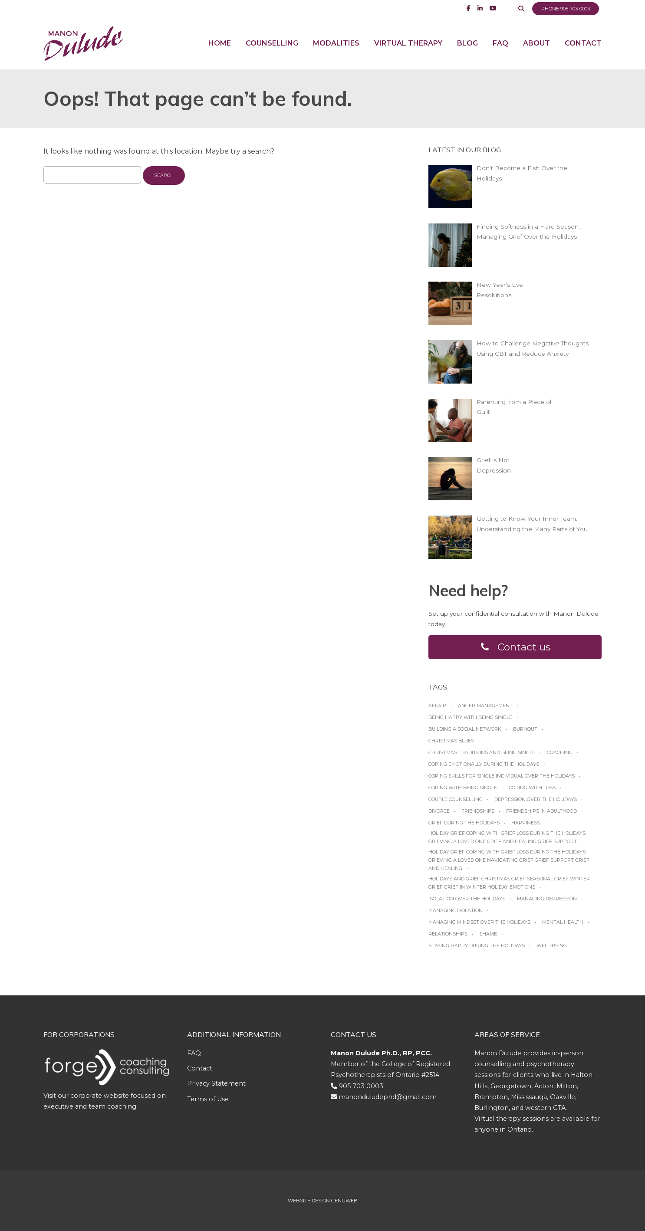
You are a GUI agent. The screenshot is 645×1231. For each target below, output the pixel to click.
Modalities (336, 43)
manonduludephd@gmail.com (388, 1097)
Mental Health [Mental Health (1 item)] (562, 922)
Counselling (272, 43)
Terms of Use (208, 1099)
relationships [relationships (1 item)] (447, 934)
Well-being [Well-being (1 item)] (551, 945)
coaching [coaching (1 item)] (560, 752)
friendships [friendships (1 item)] (477, 811)
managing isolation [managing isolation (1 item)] (455, 910)
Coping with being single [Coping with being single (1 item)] (462, 788)
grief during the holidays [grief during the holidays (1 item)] (464, 823)
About (536, 43)
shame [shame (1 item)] (488, 934)
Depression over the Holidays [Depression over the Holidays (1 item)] (535, 799)
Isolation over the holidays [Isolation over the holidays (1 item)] (466, 899)
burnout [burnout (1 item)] (525, 729)
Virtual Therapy (408, 43)
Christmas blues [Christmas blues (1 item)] (451, 741)
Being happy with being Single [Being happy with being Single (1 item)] (470, 717)
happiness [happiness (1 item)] (525, 823)
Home (219, 43)
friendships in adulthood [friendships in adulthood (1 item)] (541, 811)
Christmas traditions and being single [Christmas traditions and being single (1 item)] (481, 752)
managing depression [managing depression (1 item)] (547, 899)
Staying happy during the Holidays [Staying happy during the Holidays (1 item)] (476, 945)
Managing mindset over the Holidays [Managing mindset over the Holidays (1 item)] (479, 922)
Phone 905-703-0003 (565, 9)
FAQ (500, 43)
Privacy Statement (216, 1083)
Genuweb (344, 1201)
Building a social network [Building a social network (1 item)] (464, 729)
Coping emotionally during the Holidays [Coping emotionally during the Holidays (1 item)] (483, 764)
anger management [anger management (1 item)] (485, 705)
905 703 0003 (361, 1086)
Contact (583, 43)
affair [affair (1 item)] (437, 705)
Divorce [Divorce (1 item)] (439, 811)
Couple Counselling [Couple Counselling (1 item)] (455, 799)
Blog (467, 43)
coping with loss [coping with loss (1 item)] (532, 788)
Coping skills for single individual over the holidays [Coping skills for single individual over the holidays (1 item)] (501, 776)
